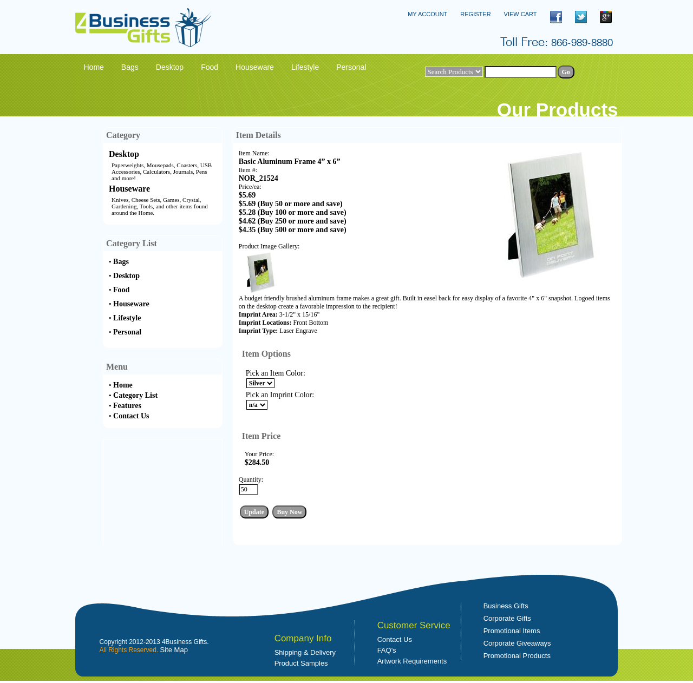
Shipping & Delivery (305, 652)
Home (123, 385)
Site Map (174, 650)
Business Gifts (505, 606)
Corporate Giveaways (517, 643)
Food (121, 290)
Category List (135, 395)
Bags (121, 262)
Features (127, 406)
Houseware (129, 188)
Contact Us (131, 416)
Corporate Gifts (507, 618)
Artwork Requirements (412, 661)
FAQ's (386, 650)
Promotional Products (517, 656)
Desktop (124, 154)
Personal (127, 332)
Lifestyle (127, 318)
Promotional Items (511, 631)
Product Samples (301, 663)
